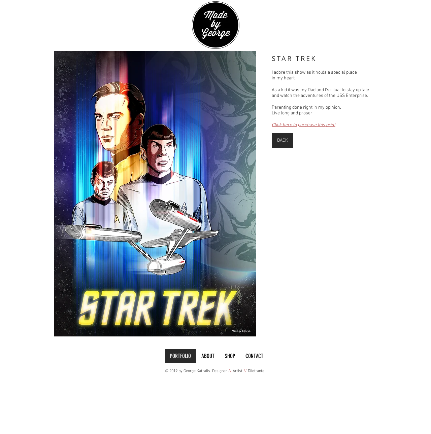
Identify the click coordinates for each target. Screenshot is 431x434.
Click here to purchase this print (303, 125)
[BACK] (282, 140)
